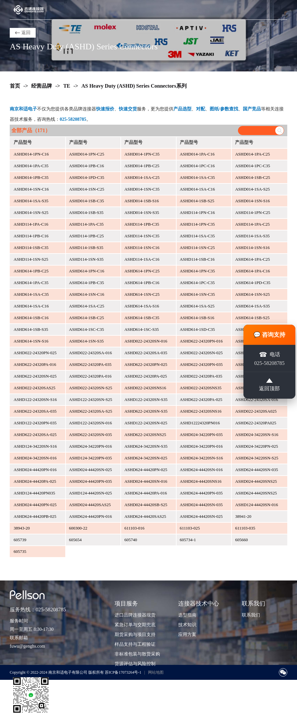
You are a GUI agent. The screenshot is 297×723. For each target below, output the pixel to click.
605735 (20, 551)
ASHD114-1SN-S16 (252, 247)
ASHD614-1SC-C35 (86, 329)
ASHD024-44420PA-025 (35, 481)
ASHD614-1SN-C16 (86, 294)
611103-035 (245, 528)
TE (66, 86)
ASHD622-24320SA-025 (35, 434)
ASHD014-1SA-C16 (197, 189)
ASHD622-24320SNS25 (145, 434)
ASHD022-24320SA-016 (90, 352)
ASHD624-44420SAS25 (145, 516)
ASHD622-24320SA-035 (35, 411)
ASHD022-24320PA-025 (145, 376)
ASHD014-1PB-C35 (31, 177)
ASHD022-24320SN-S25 (90, 387)
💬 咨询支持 (270, 334)
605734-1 (188, 539)
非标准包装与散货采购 (137, 654)
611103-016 (134, 528)
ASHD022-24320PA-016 (90, 376)
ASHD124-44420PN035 (34, 493)
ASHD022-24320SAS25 (35, 387)
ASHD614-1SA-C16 (31, 306)
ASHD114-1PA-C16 (31, 224)
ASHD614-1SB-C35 (141, 317)
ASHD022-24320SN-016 (145, 341)
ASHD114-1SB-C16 (197, 259)
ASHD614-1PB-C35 (86, 282)
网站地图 (156, 672)
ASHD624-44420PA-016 (145, 493)
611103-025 (190, 528)
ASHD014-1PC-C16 (197, 165)
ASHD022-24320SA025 (256, 411)
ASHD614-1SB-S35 (31, 329)
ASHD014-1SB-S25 (197, 200)
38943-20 (22, 528)
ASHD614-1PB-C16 (141, 282)
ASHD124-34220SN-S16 (35, 446)
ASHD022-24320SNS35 (201, 387)
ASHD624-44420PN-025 (145, 469)
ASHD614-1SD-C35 (197, 329)
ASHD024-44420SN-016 (145, 481)
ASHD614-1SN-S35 (86, 341)
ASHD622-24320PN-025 (145, 364)
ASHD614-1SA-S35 (252, 306)
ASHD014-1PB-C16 (86, 165)
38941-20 (243, 516)
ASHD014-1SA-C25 (141, 177)
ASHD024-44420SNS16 (201, 481)
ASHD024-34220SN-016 (35, 457)
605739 (20, 539)
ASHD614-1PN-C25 (141, 270)
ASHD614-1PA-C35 (31, 282)
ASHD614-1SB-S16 (197, 317)
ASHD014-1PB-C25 (141, 165)
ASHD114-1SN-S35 (86, 259)
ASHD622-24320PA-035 (90, 364)
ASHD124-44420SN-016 (256, 504)
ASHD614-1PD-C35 (252, 282)
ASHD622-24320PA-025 (201, 399)
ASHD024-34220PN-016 (201, 446)
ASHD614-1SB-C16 (31, 317)
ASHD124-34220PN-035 (90, 457)
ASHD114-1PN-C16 (197, 212)
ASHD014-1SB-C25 (252, 177)
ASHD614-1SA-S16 (141, 306)
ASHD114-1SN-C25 (197, 247)
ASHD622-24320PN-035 (201, 364)
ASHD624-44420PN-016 (90, 516)
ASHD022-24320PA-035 (201, 376)
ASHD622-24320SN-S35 (145, 411)
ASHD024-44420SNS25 (256, 481)
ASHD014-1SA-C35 (197, 177)
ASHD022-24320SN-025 (201, 352)
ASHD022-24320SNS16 (145, 387)
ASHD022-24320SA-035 (145, 352)
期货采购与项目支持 (135, 634)
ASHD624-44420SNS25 (256, 493)
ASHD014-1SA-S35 (31, 200)
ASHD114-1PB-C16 (31, 235)
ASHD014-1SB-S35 (86, 212)
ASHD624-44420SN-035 (256, 469)
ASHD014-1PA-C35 (31, 165)
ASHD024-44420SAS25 (90, 504)
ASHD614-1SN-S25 (252, 294)
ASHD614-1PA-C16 (252, 270)
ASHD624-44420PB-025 (35, 516)
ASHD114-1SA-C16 (141, 259)
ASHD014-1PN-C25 (86, 154)
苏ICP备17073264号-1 (123, 672)
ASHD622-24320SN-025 (35, 376)
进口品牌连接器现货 (135, 615)
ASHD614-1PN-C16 (86, 270)
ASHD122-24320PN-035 (35, 422)
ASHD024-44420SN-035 (201, 504)
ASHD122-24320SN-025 (145, 422)
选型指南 (187, 615)
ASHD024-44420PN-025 (35, 504)
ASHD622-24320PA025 (255, 422)
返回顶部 (269, 385)
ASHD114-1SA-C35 (197, 235)
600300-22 (78, 528)
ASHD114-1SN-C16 (141, 247)
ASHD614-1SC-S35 (141, 329)
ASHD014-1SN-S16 (252, 200)
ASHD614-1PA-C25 (252, 259)
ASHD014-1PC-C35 (252, 165)
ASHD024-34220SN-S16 (256, 434)
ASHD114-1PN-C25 (252, 212)
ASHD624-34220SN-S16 (201, 457)
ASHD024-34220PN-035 (201, 434)
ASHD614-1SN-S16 (31, 341)
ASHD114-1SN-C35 (141, 235)
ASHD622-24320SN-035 (90, 434)
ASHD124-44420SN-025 (90, 493)
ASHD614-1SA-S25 (197, 306)
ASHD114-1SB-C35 (31, 247)
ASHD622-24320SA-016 (256, 399)
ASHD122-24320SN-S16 (35, 399)
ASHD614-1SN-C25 (141, 294)
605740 (130, 539)
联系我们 (251, 615)
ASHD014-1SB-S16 (141, 200)
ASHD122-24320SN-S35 (145, 399)
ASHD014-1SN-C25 (86, 189)
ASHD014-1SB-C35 (86, 200)
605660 (241, 539)
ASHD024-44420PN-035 (90, 481)
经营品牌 (41, 86)
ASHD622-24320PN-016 (201, 341)
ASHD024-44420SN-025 (90, 469)
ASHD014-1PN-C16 (31, 154)
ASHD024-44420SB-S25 (145, 504)
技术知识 (187, 624)
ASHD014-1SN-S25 (31, 212)
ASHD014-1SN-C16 (31, 189)
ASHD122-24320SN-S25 (90, 399)
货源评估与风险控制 (135, 663)
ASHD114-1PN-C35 (197, 224)
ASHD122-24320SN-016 (90, 422)
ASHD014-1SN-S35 (141, 212)
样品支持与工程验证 (135, 644)
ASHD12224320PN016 (200, 422)
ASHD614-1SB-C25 (86, 317)
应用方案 (187, 634)
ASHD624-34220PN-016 (90, 446)
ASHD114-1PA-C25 (252, 224)
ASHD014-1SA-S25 (252, 189)
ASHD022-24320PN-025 (35, 352)
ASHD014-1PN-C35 (141, 154)
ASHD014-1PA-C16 (197, 154)
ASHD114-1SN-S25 (31, 259)
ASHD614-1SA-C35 (31, 294)
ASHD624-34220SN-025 (145, 457)
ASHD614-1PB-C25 (31, 270)
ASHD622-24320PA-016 (35, 364)
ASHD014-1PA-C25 (252, 154)
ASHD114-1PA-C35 (86, 224)
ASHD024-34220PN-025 (256, 446)
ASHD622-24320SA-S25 (90, 411)
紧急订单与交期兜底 (135, 624)
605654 (75, 539)
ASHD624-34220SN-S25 (256, 457)
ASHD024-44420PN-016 (35, 469)
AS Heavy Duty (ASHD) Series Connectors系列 (134, 86)
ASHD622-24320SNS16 (201, 411)
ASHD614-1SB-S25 (252, 317)
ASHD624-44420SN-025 (201, 516)
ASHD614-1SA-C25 (86, 306)
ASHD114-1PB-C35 (141, 224)
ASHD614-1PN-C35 (197, 270)
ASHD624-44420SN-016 (201, 469)
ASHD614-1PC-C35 (197, 282)
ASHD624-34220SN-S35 (145, 446)
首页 (15, 86)
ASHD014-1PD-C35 (86, 177)
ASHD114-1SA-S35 (252, 235)
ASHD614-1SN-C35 (197, 294)
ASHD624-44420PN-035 (201, 493)
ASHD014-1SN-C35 (141, 189)
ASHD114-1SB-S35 (86, 247)
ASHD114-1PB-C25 (86, 235)
